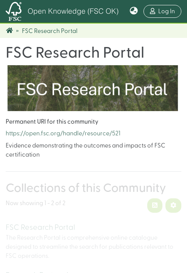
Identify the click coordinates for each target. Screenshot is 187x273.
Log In (165, 10)
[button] (133, 11)
